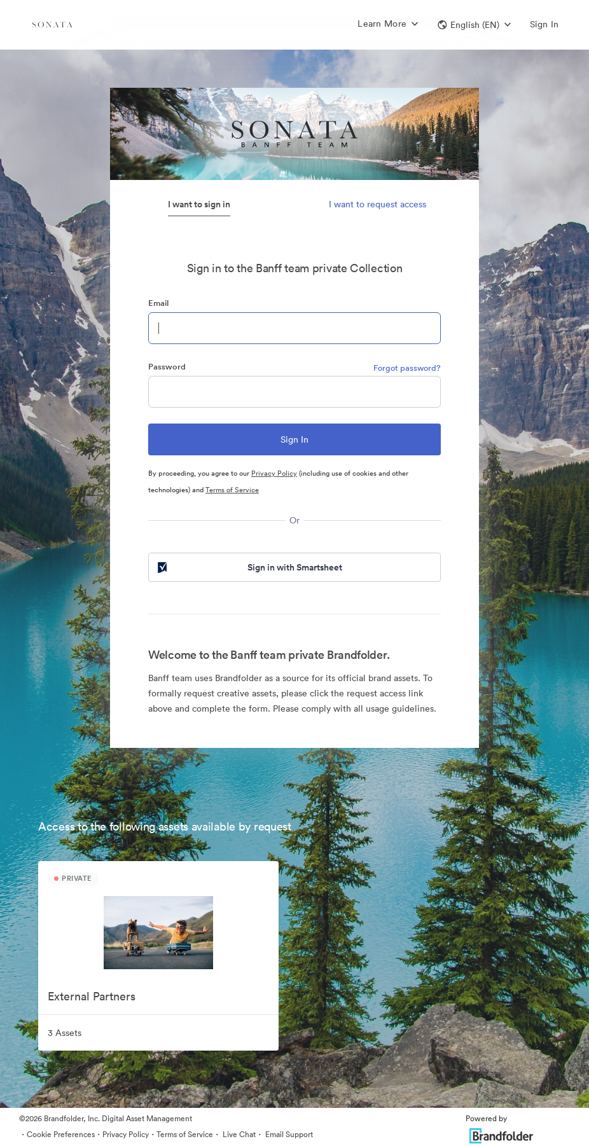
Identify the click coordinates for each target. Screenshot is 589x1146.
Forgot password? (407, 367)
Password (167, 366)
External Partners (91, 996)
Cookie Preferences (61, 1134)
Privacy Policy (274, 473)
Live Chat (238, 1134)
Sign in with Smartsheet (248, 567)
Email (158, 303)
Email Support (288, 1134)
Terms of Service (232, 490)
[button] (474, 25)
